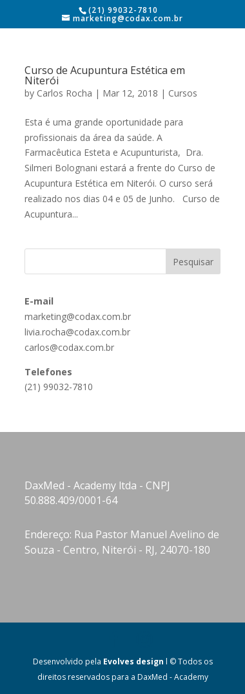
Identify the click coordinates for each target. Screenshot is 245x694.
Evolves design (133, 661)
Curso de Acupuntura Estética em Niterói (104, 75)
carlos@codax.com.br (69, 347)
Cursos (182, 93)
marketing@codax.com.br (77, 316)
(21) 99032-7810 (58, 386)
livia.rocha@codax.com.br (77, 332)
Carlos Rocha (64, 93)
